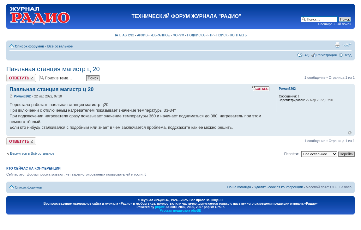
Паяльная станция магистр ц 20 (53, 68)
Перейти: (291, 154)
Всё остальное (60, 46)
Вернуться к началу (350, 132)
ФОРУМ (178, 35)
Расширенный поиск (334, 24)
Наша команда (239, 187)
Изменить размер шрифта (347, 45)
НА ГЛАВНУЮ (124, 35)
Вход (348, 55)
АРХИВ (142, 35)
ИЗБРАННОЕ (160, 35)
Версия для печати (337, 45)
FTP (211, 35)
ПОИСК (221, 35)
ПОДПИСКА (196, 35)
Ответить (21, 78)
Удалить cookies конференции (278, 187)
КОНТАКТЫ (238, 35)
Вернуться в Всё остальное (32, 153)
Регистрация (326, 55)
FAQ (306, 55)
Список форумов (29, 46)
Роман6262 (22, 96)
